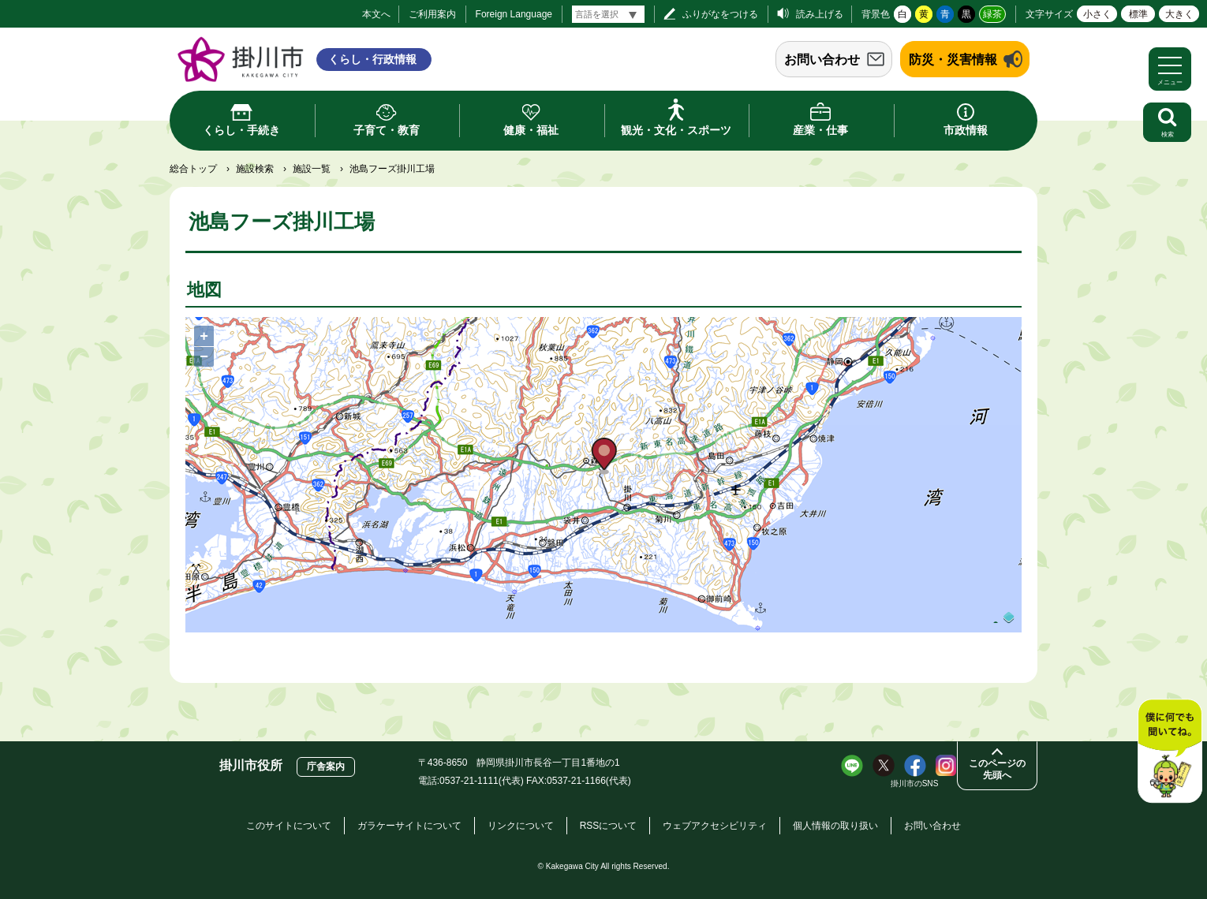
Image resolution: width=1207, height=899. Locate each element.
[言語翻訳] (608, 14)
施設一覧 (312, 168)
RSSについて (608, 825)
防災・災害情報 (953, 59)
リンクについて (521, 825)
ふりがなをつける (720, 14)
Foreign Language (514, 14)
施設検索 (255, 168)
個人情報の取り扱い (835, 825)
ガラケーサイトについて (409, 825)
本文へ (376, 14)
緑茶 (992, 14)
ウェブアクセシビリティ (715, 825)
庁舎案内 (326, 766)
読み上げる (819, 14)
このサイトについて (288, 825)
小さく (1097, 14)
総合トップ (193, 168)
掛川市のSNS (915, 783)
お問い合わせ (822, 59)
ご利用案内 (432, 14)
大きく (1179, 14)
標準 (1138, 14)
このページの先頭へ (997, 769)
